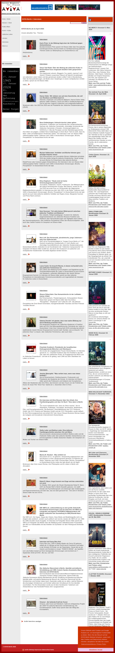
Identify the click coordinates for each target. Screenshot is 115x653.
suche (26, 649)
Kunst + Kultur (6, 30)
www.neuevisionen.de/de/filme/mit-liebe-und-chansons (100, 507)
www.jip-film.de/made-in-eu (98, 387)
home (52, 649)
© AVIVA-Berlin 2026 (9, 646)
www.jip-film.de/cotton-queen (98, 206)
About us (5, 46)
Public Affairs (6, 26)
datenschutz (46, 649)
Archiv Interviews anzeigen (32, 621)
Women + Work (7, 23)
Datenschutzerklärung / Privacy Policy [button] (93, 644)
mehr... (25, 56)
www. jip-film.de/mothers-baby (99, 328)
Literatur (4, 38)
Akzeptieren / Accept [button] (95, 649)
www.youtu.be (101, 569)
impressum (38, 649)
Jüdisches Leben (7, 34)
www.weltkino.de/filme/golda (98, 567)
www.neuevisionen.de (96, 149)
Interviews (5, 42)
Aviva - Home (6, 19)
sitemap (31, 649)
